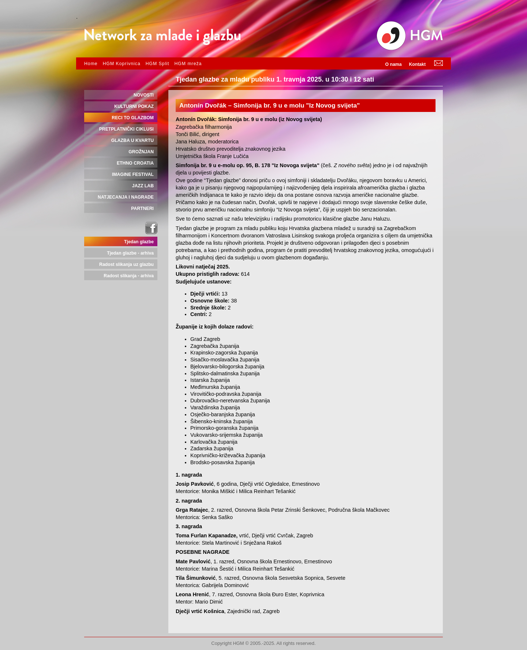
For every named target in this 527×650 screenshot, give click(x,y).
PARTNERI (142, 208)
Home (91, 63)
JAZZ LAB (143, 185)
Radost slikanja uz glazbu (126, 264)
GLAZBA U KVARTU (132, 140)
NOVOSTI (144, 95)
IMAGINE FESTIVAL (133, 174)
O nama (393, 64)
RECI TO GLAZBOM (133, 117)
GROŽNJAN (141, 151)
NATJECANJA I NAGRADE (126, 197)
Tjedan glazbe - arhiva (130, 253)
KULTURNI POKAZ (134, 106)
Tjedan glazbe (139, 241)
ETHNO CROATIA (135, 163)
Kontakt (417, 64)
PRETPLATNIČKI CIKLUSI (126, 129)
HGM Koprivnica (122, 63)
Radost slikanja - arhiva (129, 275)
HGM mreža (188, 63)
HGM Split (157, 63)
